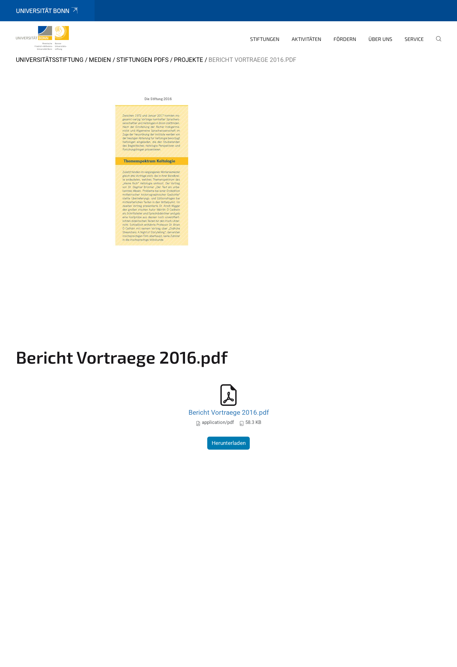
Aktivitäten (306, 39)
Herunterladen (229, 443)
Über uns (380, 39)
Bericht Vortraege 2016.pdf (229, 412)
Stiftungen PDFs (142, 59)
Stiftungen (264, 39)
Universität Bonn (47, 10)
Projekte (188, 59)
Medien (100, 59)
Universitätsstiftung (49, 59)
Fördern (345, 39)
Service (414, 39)
